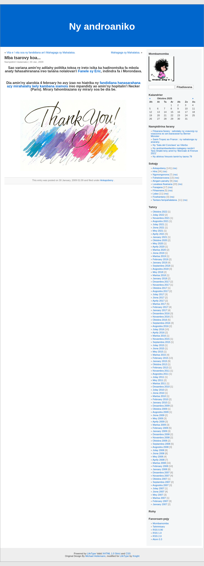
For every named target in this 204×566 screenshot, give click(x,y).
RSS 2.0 (157, 536)
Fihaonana (158, 190)
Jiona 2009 (158, 415)
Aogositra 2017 (161, 291)
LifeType (91, 553)
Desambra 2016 (161, 313)
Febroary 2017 (160, 307)
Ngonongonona (161, 174)
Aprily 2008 (159, 459)
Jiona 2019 (158, 253)
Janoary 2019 (160, 262)
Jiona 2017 (158, 297)
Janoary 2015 (160, 361)
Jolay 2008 (158, 450)
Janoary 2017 (160, 310)
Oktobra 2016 (160, 320)
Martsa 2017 (159, 304)
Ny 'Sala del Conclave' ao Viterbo (170, 145)
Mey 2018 (158, 272)
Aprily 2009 (159, 421)
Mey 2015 (158, 351)
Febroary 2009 (160, 428)
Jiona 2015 (158, 348)
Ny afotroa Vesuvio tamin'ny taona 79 (172, 156)
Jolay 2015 (158, 345)
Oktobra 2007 (160, 479)
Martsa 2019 (159, 256)
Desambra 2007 (161, 472)
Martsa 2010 (159, 396)
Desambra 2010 (161, 386)
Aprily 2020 (159, 246)
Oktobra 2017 (160, 288)
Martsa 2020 (159, 250)
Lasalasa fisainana (162, 184)
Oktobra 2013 (160, 364)
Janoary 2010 (160, 402)
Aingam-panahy (161, 181)
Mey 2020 (158, 243)
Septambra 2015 (161, 342)
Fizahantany (159, 197)
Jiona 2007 (158, 491)
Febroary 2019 (160, 259)
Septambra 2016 (161, 323)
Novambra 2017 (161, 285)
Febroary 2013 (160, 367)
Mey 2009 (158, 418)
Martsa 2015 (159, 355)
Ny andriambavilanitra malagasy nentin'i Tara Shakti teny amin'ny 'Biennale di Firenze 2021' (174, 151)
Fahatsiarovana (161, 177)
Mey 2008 (158, 456)
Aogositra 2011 (161, 374)
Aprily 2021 (159, 234)
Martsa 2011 (159, 383)
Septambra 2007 (161, 482)
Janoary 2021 (160, 237)
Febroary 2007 (160, 501)
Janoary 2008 (160, 469)
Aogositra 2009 (161, 412)
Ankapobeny (106, 180)
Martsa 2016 (159, 335)
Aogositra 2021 (161, 221)
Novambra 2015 (161, 339)
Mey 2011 (158, 380)
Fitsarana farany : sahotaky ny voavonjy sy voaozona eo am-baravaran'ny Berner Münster (174, 133)
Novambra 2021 (161, 218)
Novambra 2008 (161, 437)
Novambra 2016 (161, 316)
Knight (136, 556)
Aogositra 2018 (161, 269)
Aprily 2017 (159, 300)
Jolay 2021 (158, 224)
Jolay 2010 (158, 390)
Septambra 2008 (161, 444)
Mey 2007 (158, 494)
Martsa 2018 (159, 275)
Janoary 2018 (160, 278)
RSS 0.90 (158, 529)
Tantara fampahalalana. (165, 200)
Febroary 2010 (160, 399)
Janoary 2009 (160, 431)
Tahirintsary (159, 526)
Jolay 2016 (158, 329)
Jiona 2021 (158, 227)
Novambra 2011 (161, 370)
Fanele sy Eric (89, 71)
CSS (128, 553)
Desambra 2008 (161, 434)
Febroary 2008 (160, 466)
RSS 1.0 (157, 533)
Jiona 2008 (158, 453)
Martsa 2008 (159, 463)
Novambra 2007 (161, 475)
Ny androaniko (102, 26)
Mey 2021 (158, 230)
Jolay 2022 (158, 215)
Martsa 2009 (159, 424)
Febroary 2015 (160, 358)
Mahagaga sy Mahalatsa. (125, 52)
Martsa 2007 (159, 498)
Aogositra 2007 (161, 485)
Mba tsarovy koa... (22, 57)
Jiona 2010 (158, 393)
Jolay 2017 (158, 294)
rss (174, 168)
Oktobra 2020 (160, 240)
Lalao (155, 193)
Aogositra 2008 (161, 447)
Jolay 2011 (158, 377)
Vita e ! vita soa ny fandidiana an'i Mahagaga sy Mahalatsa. (41, 52)
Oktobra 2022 (160, 211)
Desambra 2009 (161, 405)
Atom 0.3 (157, 539)
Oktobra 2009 (160, 409)
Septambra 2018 (161, 265)
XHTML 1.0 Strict (111, 553)
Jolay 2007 (158, 488)
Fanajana (158, 187)
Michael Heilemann (95, 556)
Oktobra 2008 (160, 440)
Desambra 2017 (161, 281)
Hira (155, 171)
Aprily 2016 (159, 332)
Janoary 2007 (160, 504)
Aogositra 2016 (161, 326)
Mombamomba (161, 523)
